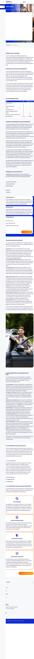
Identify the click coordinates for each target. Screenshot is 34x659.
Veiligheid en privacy (10, 620)
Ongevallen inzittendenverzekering (9, 181)
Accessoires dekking (6, 192)
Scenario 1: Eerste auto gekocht (9, 460)
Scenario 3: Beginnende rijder (9, 479)
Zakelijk (24, 1)
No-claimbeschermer (6, 190)
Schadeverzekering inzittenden (8, 183)
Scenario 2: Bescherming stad (9, 477)
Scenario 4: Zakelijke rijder (8, 481)
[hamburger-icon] (31, 2)
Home (2, 45)
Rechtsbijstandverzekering (7, 186)
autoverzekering (4, 57)
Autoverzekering (7, 45)
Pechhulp (4, 188)
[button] (17, 182)
